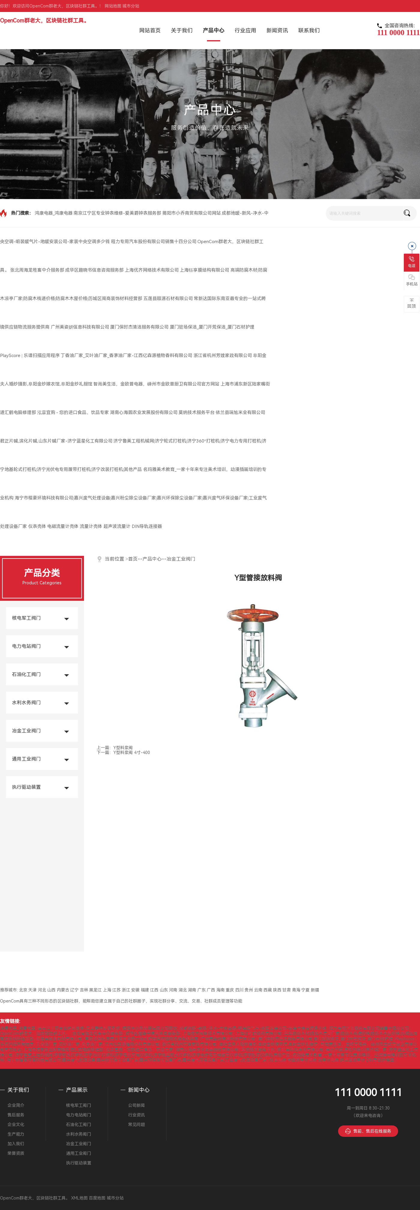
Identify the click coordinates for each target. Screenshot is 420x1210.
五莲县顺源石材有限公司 (168, 298)
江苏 (116, 990)
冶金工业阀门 (26, 731)
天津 (32, 990)
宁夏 (305, 990)
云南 (258, 990)
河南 (173, 990)
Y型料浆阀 (123, 747)
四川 (239, 990)
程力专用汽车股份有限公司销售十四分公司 (153, 241)
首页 (133, 559)
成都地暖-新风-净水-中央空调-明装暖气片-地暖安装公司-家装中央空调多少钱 (252, 1028)
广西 (211, 990)
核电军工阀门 (26, 618)
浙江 (126, 990)
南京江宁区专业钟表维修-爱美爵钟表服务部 (117, 213)
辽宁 (74, 990)
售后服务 (16, 1115)
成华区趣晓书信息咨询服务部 (94, 270)
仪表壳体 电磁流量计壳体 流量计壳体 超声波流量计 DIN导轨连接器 (95, 526)
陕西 (277, 990)
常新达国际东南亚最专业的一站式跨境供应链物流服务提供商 (141, 1038)
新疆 (315, 990)
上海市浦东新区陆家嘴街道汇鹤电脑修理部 (63, 1049)
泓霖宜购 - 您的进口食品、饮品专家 (73, 412)
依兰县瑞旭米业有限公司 (240, 412)
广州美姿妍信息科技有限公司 (80, 327)
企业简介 (16, 1105)
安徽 (135, 990)
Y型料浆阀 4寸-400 (131, 752)
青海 (296, 990)
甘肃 (286, 990)
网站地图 (113, 6)
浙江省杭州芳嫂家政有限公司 (223, 355)
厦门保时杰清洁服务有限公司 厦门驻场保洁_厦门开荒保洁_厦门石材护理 (182, 327)
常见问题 (136, 1124)
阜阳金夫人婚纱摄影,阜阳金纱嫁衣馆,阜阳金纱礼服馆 (268, 1044)
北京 (23, 990)
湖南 (192, 990)
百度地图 (97, 1198)
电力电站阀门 (26, 646)
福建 (145, 990)
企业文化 (16, 1124)
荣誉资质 (16, 1153)
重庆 (230, 990)
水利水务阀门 (26, 702)
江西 (154, 990)
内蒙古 (63, 990)
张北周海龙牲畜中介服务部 (37, 270)
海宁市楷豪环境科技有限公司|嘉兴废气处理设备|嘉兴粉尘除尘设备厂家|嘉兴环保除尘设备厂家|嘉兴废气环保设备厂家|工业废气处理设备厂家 (137, 1060)
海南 (220, 990)
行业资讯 (136, 1115)
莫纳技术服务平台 (196, 412)
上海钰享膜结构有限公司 (204, 270)
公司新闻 (136, 1105)
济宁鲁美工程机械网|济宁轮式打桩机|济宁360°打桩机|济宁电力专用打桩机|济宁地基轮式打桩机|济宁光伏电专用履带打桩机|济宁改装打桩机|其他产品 (152, 1055)
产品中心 (152, 559)
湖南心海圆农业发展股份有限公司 (144, 412)
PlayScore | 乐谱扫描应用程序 (30, 355)
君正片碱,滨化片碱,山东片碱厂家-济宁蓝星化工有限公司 (56, 441)
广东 (201, 990)
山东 (164, 990)
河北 (42, 990)
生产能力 (16, 1134)
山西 (51, 990)
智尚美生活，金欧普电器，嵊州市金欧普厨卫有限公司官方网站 (156, 384)
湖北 (182, 990)
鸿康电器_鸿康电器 (54, 213)
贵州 (248, 990)
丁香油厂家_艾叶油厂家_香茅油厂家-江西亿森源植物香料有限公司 (126, 355)
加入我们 (16, 1143)
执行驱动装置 (26, 787)
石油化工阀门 (26, 674)
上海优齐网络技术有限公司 (152, 270)
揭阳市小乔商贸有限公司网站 (191, 213)
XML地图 (79, 1198)
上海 (107, 990)
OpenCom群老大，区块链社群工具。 (44, 20)
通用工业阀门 (26, 759)
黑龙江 (95, 990)
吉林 (84, 990)
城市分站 (130, 6)
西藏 (267, 990)
